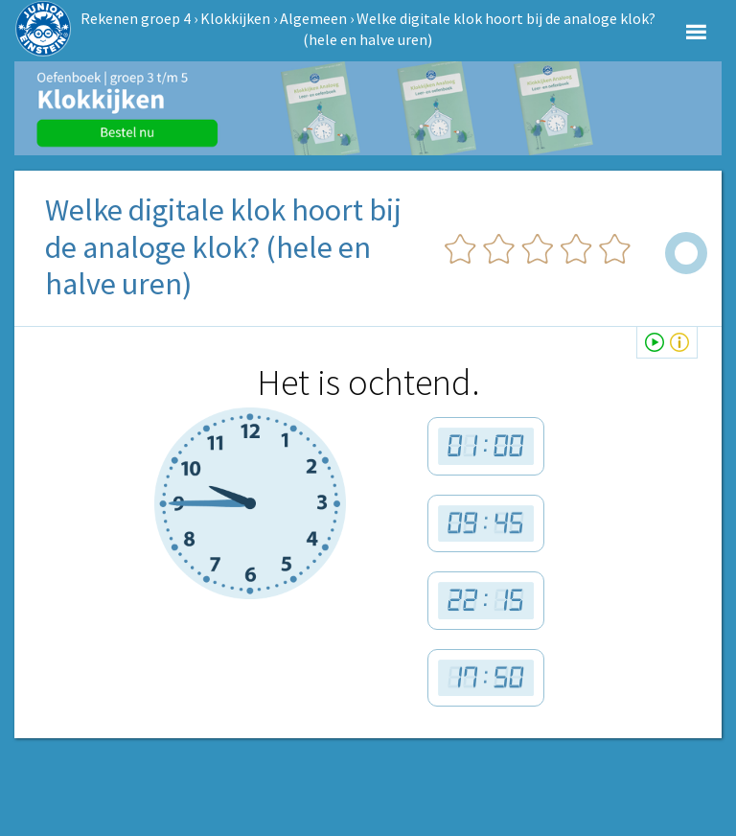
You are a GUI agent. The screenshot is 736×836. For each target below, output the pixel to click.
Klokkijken (235, 18)
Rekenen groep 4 (135, 18)
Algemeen (313, 18)
